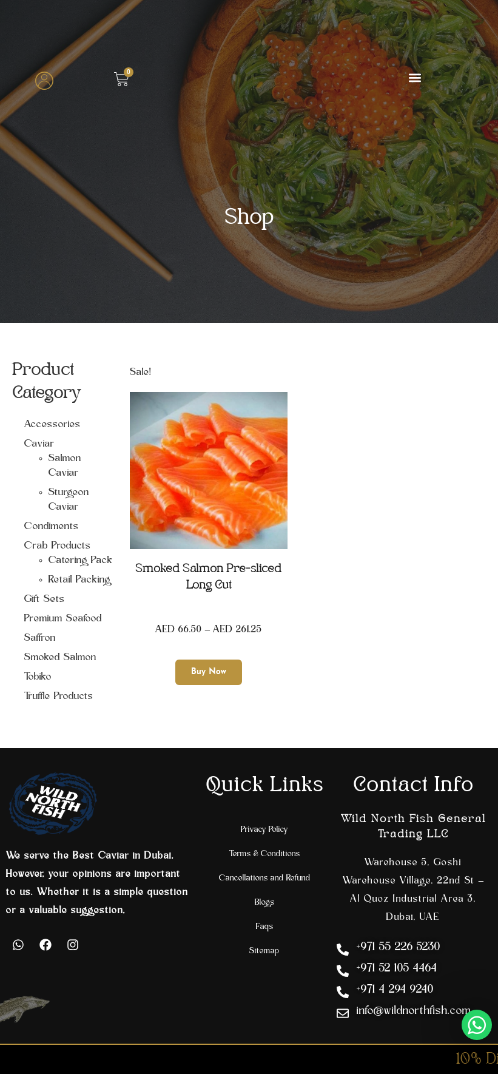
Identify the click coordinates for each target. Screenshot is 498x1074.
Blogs (265, 903)
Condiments (51, 527)
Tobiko (38, 677)
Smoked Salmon (60, 658)
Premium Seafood (63, 619)
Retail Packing (79, 580)
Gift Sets (44, 599)
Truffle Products (58, 696)
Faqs (265, 927)
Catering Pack (81, 561)
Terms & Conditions (264, 854)
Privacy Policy (264, 830)
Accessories (52, 425)
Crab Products (57, 546)
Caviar (39, 444)
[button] (415, 77)
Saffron (40, 638)
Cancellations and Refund (265, 878)
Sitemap (264, 951)
